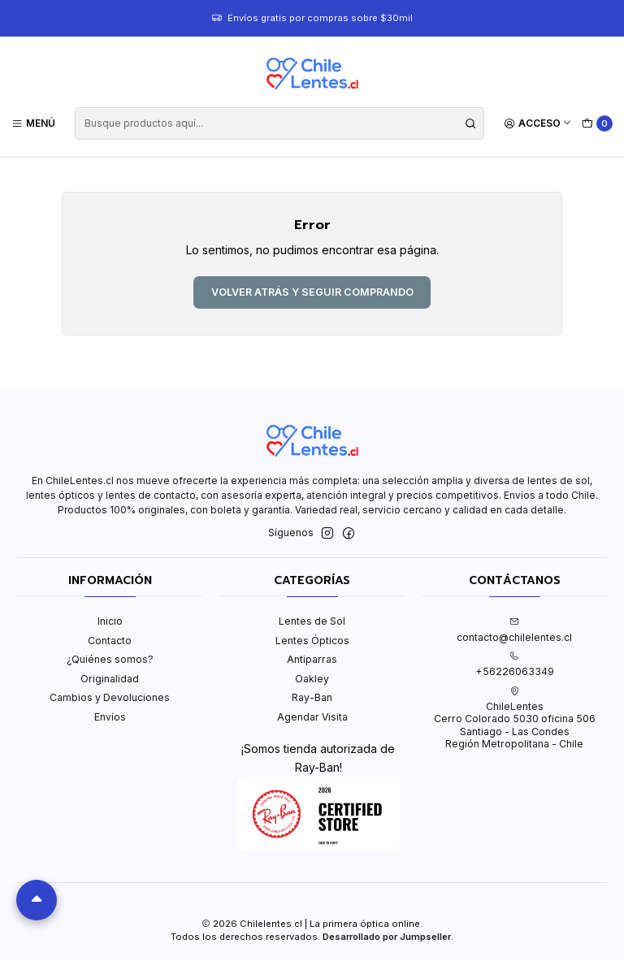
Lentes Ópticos (312, 640)
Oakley (312, 679)
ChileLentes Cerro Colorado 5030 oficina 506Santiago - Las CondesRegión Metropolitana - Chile (515, 718)
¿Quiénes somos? (110, 659)
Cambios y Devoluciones (110, 697)
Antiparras (312, 659)
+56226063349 (514, 664)
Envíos (110, 717)
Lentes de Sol (312, 621)
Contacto (110, 640)
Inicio (110, 621)
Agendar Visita (312, 717)
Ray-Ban (312, 697)
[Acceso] (538, 123)
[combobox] (279, 123)
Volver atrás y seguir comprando (312, 292)
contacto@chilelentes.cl (514, 630)
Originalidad (109, 679)
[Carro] (597, 123)
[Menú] (33, 123)
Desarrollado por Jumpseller (387, 936)
